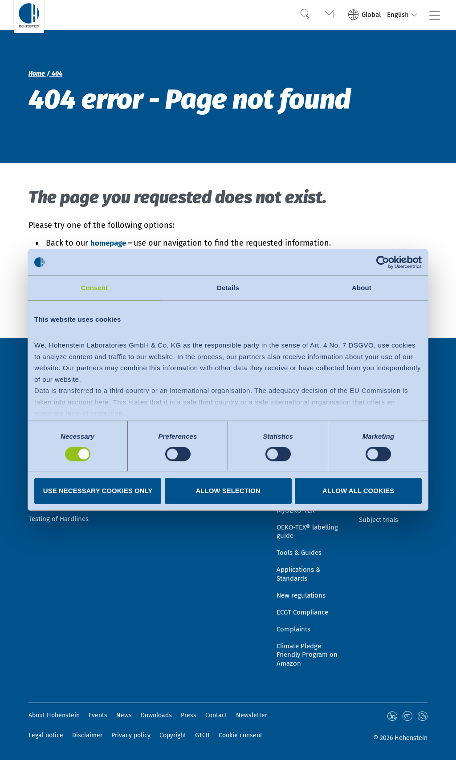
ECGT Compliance (305, 608)
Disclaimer (87, 735)
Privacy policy (131, 735)
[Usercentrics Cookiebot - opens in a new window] (383, 262)
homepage (110, 243)
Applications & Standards (301, 567)
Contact (216, 716)
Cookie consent (240, 735)
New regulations (303, 590)
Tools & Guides (300, 544)
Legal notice (45, 735)
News (124, 716)
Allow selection (228, 491)
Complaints (295, 626)
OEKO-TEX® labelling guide (310, 522)
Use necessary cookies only (97, 491)
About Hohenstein (54, 716)
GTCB (202, 735)
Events (98, 716)
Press (188, 716)
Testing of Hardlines (60, 526)
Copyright (172, 735)
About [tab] (361, 287)
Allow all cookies (358, 491)
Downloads (156, 716)
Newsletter (251, 716)
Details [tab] (228, 287)
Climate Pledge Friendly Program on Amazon (309, 653)
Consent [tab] (94, 287)
